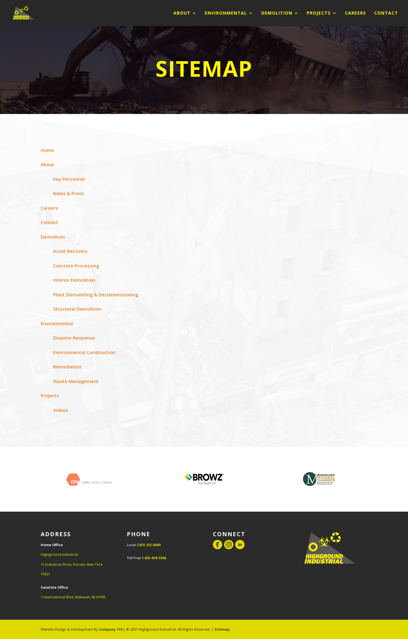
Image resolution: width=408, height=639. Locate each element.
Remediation (67, 366)
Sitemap (222, 629)
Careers (355, 13)
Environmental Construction (84, 352)
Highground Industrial (59, 554)
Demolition (276, 13)
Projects (319, 13)
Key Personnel (69, 179)
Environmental (226, 13)
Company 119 (110, 629)
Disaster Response (74, 338)
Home (47, 150)
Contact (386, 13)
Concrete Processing (76, 265)
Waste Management (76, 381)
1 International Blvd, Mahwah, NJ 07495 (73, 597)
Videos (60, 410)
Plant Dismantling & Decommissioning (95, 294)
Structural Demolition (77, 309)
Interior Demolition (74, 280)
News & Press (68, 193)
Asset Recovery (70, 251)
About (181, 13)
